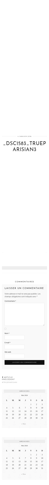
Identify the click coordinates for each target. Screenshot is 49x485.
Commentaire (10, 301)
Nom (7, 333)
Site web (8, 352)
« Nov (23, 424)
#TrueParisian (13, 379)
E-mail (7, 343)
